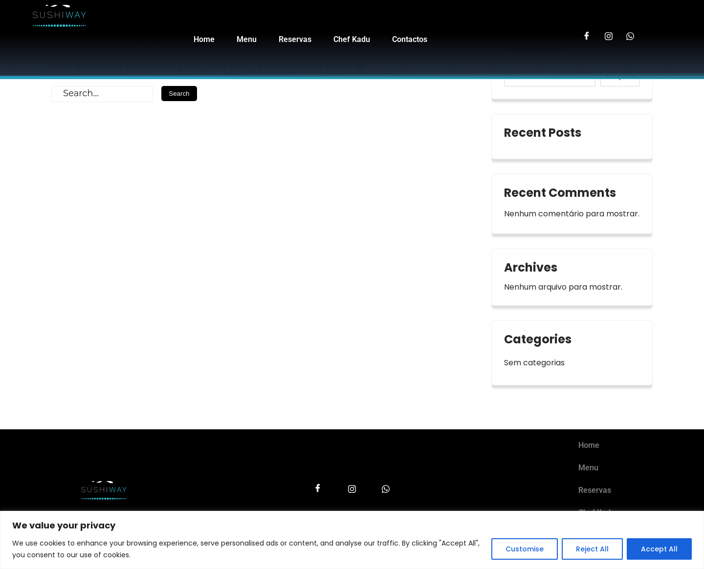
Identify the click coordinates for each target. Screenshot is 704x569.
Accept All (659, 549)
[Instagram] (608, 32)
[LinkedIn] (630, 32)
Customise (525, 549)
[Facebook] (586, 32)
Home (204, 40)
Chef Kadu (351, 40)
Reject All (592, 549)
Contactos (409, 40)
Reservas (295, 40)
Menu (247, 40)
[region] (352, 540)
